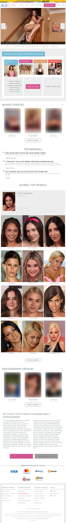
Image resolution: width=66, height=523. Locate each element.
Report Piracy (38, 503)
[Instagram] (54, 493)
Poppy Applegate (33, 135)
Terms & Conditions (39, 498)
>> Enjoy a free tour (52, 86)
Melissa (11, 336)
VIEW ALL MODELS (33, 360)
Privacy (36, 500)
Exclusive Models (6, 496)
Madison (54, 301)
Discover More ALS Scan (46, 456)
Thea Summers (32, 266)
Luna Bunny (53, 399)
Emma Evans (54, 231)
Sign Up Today (33, 86)
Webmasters (21, 491)
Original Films (6, 491)
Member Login (38, 491)
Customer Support (39, 496)
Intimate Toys (6, 500)
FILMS (27, 5)
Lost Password (38, 493)
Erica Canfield (12, 399)
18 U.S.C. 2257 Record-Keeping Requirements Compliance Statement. (33, 511)
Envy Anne (54, 135)
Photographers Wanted (24, 496)
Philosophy (21, 498)
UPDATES (21, 5)
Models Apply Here (23, 493)
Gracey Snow (12, 135)
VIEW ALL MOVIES (33, 140)
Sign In (59, 5)
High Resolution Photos (8, 493)
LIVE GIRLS (39, 5)
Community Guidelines (24, 500)
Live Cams (5, 498)
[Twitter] (53, 491)
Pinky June (32, 336)
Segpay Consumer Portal (43, 518)
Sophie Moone (54, 266)
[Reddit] (53, 496)
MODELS (32, 5)
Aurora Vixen (32, 301)
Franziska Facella (54, 336)
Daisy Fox (11, 301)
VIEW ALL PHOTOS (33, 404)
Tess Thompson (32, 231)
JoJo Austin (11, 231)
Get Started (50, 5)
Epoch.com (49, 517)
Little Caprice (11, 266)
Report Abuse (22, 503)
